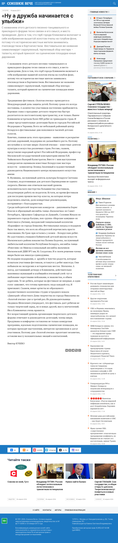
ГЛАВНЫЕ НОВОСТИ (99, 12)
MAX (75, 450)
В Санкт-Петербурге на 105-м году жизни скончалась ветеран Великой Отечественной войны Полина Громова (103, 22)
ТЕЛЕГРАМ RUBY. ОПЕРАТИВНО (95, 276)
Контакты (47, 510)
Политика (93, 139)
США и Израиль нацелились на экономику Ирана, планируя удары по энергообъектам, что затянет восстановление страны (103, 313)
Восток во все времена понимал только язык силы (104, 250)
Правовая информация (75, 510)
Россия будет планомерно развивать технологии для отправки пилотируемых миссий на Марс (102, 287)
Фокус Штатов (103, 198)
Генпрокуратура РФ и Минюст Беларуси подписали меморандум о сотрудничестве (102, 387)
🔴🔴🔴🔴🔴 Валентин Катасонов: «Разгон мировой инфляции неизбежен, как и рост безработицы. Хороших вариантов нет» (103, 403)
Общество (11, 499)
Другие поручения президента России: (99, 299)
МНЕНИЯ (91, 192)
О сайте (36, 510)
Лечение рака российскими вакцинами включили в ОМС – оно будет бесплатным (103, 418)
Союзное (98, 499)
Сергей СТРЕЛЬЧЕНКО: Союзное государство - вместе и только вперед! (100, 107)
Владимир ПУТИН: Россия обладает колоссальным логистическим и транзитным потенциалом (101, 169)
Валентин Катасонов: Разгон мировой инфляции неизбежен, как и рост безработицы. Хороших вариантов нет (103, 36)
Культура (5, 10)
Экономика (70, 499)
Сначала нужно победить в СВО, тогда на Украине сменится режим (104, 225)
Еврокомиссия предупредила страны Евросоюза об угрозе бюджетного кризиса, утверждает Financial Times (102, 351)
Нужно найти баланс (76, 482)
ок (25, 450)
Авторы (58, 510)
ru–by (63, 450)
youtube (38, 450)
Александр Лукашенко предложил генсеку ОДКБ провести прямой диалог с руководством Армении (103, 63)
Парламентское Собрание (101, 78)
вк (13, 450)
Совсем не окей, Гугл (17, 482)
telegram (50, 450)
